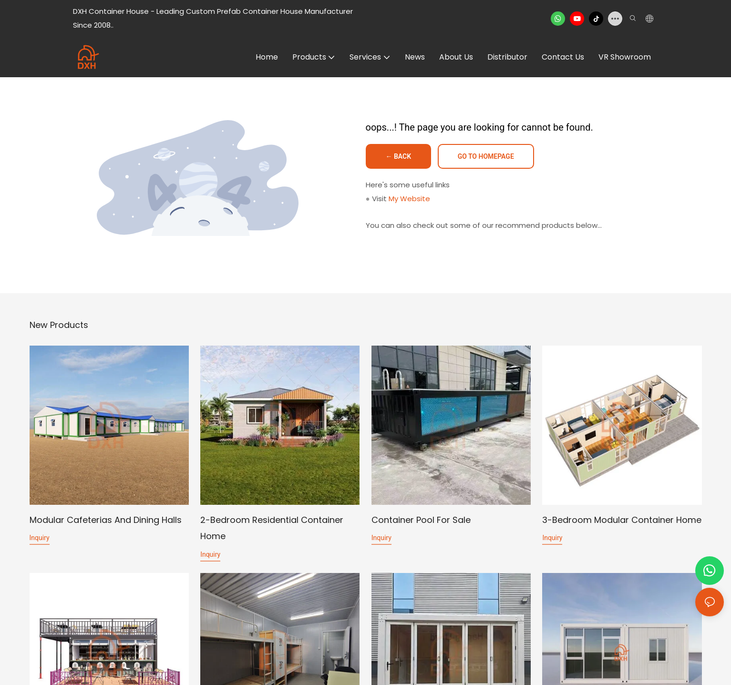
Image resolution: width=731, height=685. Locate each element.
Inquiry (40, 538)
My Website (409, 199)
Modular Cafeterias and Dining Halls (106, 520)
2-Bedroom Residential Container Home (271, 528)
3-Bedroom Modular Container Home (621, 520)
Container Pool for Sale (421, 520)
